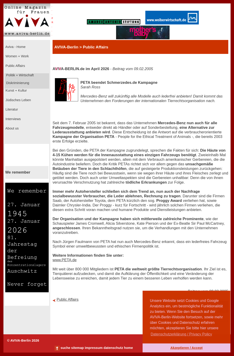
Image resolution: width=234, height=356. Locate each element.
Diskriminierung (17, 83)
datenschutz (113, 348)
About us (12, 128)
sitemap (77, 348)
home (128, 348)
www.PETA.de (65, 260)
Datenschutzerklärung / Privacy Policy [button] (181, 334)
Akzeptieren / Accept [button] (186, 348)
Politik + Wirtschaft (19, 75)
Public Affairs (15, 66)
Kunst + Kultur (16, 90)
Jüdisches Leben (18, 100)
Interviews (13, 119)
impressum (94, 348)
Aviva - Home (15, 47)
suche (65, 348)
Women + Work (17, 56)
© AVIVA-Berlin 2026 (23, 340)
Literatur (11, 109)
